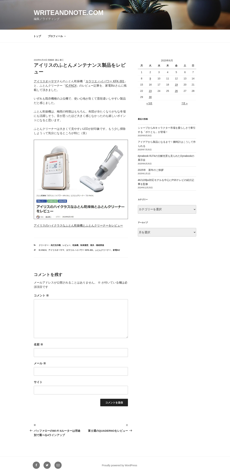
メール (40, 363)
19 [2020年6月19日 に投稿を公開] (176, 84)
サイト (38, 382)
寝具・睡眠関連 (97, 245)
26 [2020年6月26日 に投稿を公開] (176, 90)
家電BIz (116, 250)
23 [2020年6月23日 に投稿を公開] (150, 90)
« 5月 (149, 103)
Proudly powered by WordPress (119, 465)
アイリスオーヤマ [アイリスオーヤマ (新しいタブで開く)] (45, 81)
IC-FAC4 (43, 250)
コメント (41, 295)
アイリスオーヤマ (56, 250)
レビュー (66, 245)
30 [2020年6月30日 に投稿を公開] (150, 97)
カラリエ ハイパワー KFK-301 (79, 250)
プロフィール (57, 36)
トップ (37, 36)
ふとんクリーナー (103, 250)
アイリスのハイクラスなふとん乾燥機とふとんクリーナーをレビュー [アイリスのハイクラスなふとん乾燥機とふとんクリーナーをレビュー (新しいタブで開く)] (78, 225)
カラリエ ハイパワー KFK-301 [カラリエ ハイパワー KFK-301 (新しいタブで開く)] (105, 81)
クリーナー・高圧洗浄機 (50, 245)
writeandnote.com (69, 12)
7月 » (184, 103)
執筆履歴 (84, 245)
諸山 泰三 (59, 60)
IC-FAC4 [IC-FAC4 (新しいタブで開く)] (70, 85)
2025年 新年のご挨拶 (151, 170)
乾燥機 (75, 245)
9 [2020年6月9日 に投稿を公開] (150, 78)
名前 (38, 344)
